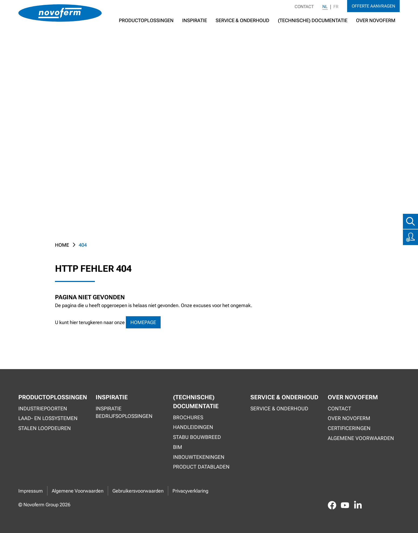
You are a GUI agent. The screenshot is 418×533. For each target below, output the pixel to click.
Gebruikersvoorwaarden (138, 491)
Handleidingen (193, 427)
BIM (177, 447)
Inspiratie (194, 20)
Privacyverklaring (190, 491)
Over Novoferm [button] (375, 20)
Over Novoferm (349, 418)
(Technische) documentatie (312, 20)
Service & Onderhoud (242, 20)
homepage (143, 322)
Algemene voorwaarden (361, 438)
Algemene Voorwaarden (77, 491)
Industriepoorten (42, 408)
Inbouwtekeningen (198, 457)
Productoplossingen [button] (146, 20)
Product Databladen (201, 467)
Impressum (30, 491)
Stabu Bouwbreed (197, 437)
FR (335, 6)
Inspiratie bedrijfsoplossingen (124, 412)
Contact (304, 6)
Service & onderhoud (279, 408)
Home (62, 245)
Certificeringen (349, 428)
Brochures (188, 417)
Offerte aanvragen (373, 6)
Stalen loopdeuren (44, 428)
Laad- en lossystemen (48, 418)
